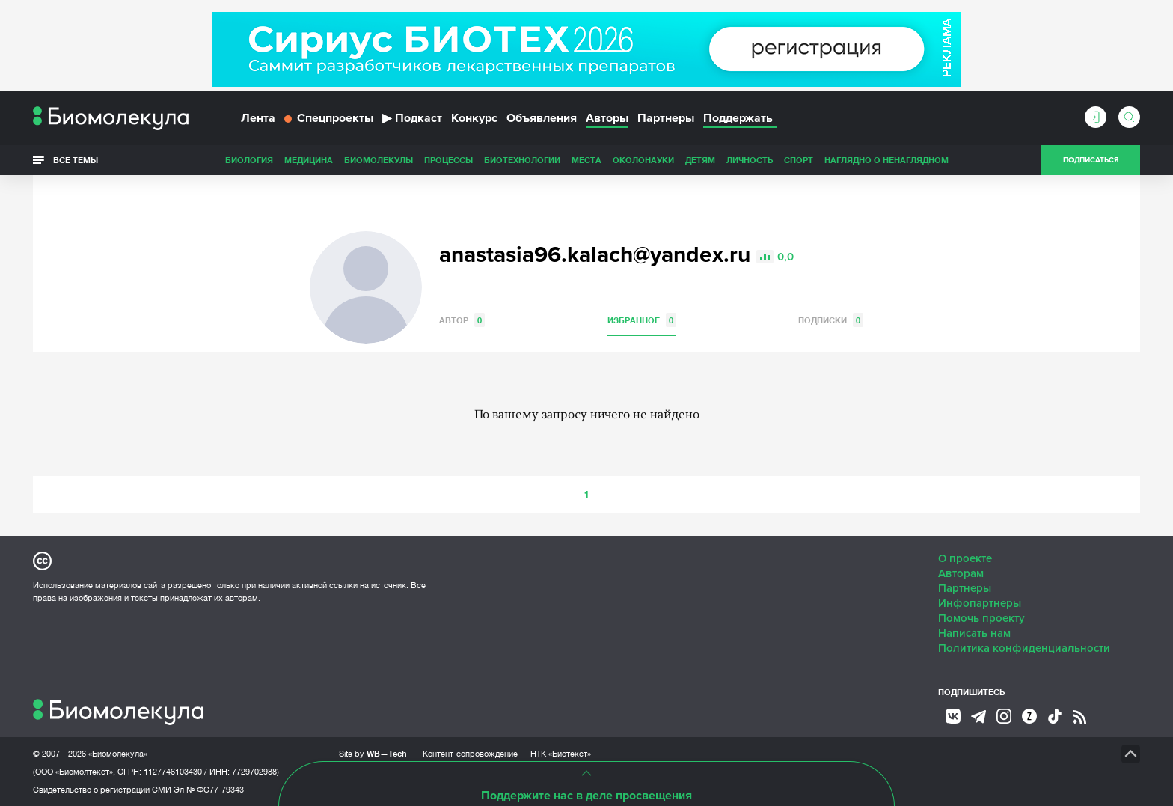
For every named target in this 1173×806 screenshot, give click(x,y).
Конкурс (474, 118)
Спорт (798, 160)
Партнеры (665, 118)
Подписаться (1090, 160)
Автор (462, 320)
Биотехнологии (522, 160)
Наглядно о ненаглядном (886, 160)
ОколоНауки (643, 160)
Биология (249, 160)
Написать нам (974, 633)
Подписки (830, 320)
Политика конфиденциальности (1024, 648)
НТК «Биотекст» (560, 753)
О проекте (965, 558)
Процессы (448, 160)
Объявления (541, 118)
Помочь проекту (981, 618)
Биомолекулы (378, 160)
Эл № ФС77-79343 (209, 789)
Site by (373, 753)
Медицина (308, 160)
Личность (749, 160)
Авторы (607, 118)
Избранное (641, 320)
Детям (700, 160)
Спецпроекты (328, 118)
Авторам (961, 573)
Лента (258, 118)
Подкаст (412, 118)
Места (586, 160)
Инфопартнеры (979, 603)
